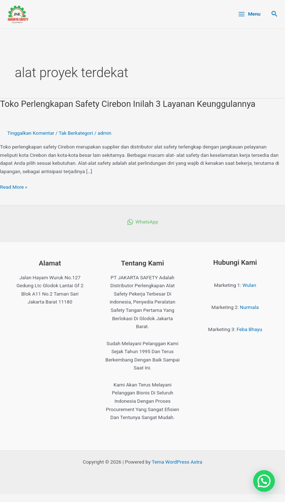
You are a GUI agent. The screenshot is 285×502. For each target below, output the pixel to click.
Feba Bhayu (249, 329)
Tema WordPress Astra (177, 462)
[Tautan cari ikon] (274, 14)
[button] (264, 481)
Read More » (13, 186)
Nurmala (249, 307)
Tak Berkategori (76, 133)
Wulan (249, 285)
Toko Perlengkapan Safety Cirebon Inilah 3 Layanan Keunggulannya (127, 104)
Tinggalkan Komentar (30, 133)
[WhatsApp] (142, 222)
